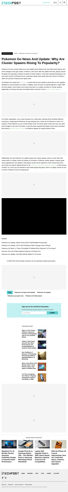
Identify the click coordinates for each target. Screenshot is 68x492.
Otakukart (23, 82)
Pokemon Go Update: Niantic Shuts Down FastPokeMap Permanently (24, 242)
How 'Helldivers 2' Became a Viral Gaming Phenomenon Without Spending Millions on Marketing (29, 356)
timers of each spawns (53, 89)
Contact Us (10, 484)
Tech (36, 473)
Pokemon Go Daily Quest (34, 296)
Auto (42, 473)
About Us (4, 484)
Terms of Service (19, 484)
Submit (52, 312)
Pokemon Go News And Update (25, 292)
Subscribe (46, 2)
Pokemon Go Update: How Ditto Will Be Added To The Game (21, 254)
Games (16, 53)
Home (23, 473)
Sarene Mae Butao (7, 53)
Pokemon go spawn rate (16, 296)
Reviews (30, 473)
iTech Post (15, 261)
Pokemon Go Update (44, 292)
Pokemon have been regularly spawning (44, 165)
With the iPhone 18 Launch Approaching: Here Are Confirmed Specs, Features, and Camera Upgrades (58, 457)
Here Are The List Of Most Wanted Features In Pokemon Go (21, 251)
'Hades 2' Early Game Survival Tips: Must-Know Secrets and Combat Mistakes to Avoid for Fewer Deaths (29, 345)
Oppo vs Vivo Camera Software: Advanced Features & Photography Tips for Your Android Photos (29, 334)
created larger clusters (17, 128)
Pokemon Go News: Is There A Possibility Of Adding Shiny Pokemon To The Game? (29, 248)
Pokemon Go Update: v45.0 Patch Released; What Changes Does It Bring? (26, 245)
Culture (56, 473)
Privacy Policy (28, 484)
